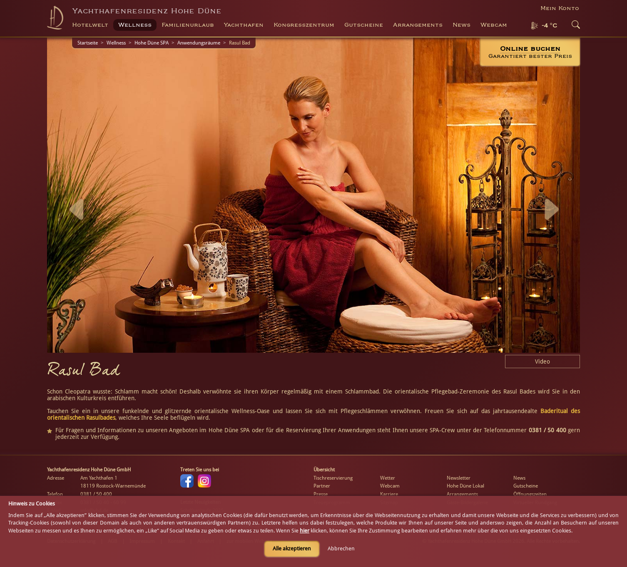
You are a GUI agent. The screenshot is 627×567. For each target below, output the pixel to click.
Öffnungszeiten (530, 494)
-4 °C (549, 25)
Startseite (87, 43)
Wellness (116, 43)
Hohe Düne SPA (151, 43)
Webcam (493, 25)
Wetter (387, 478)
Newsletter (458, 478)
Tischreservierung (333, 478)
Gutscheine (525, 486)
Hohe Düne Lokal (465, 486)
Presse (321, 494)
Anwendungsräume (198, 43)
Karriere (389, 494)
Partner (322, 486)
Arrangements (418, 25)
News (461, 25)
